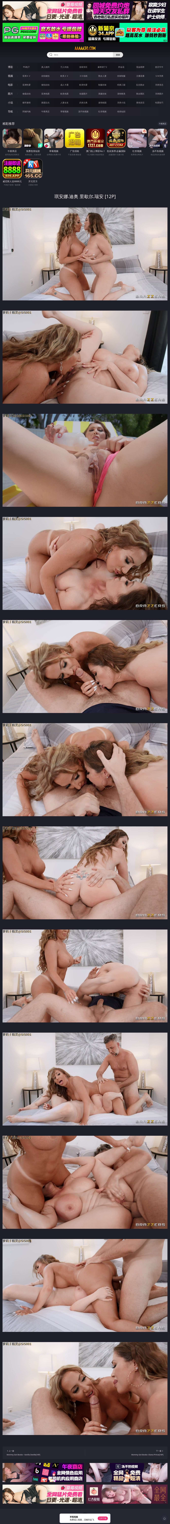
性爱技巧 (159, 102)
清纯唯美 (121, 93)
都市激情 (26, 102)
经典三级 (121, 84)
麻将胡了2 (102, 67)
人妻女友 (64, 102)
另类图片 (159, 93)
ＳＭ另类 (159, 76)
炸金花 (121, 67)
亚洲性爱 (26, 84)
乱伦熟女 (140, 84)
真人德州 (45, 67)
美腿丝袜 (102, 93)
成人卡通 (64, 84)
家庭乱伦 (45, 102)
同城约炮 (26, 111)
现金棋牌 (140, 67)
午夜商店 (45, 111)
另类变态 (159, 84)
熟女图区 (140, 93)
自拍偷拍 (45, 76)
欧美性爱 (83, 84)
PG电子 (26, 67)
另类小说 (121, 102)
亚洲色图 (45, 93)
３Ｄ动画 (83, 76)
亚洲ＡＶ (26, 76)
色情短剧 (121, 111)
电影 (10, 84)
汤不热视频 (83, 111)
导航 (10, 111)
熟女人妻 (102, 76)
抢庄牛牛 (159, 67)
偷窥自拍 (26, 93)
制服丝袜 (102, 84)
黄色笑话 (140, 102)
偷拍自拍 (45, 84)
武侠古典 (83, 102)
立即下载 (102, 1518)
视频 (10, 76)
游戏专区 (83, 67)
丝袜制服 (121, 76)
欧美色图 (64, 93)
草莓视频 (64, 111)
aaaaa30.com (85, 48)
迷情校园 (102, 102)
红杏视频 (102, 111)
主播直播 (140, 76)
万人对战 (64, 67)
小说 (10, 102)
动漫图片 (83, 93)
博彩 (10, 67)
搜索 (118, 54)
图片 (10, 93)
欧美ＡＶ (64, 76)
